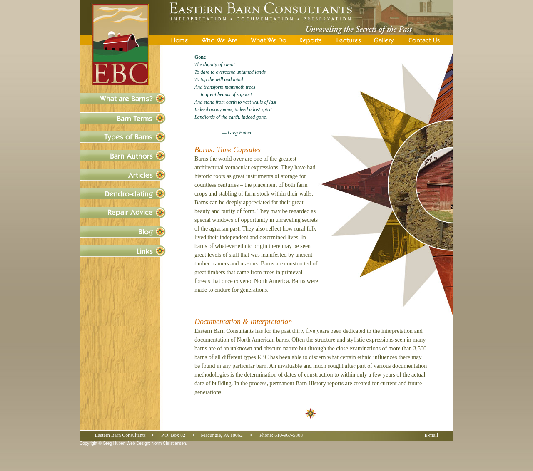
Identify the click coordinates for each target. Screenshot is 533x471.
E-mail (431, 435)
